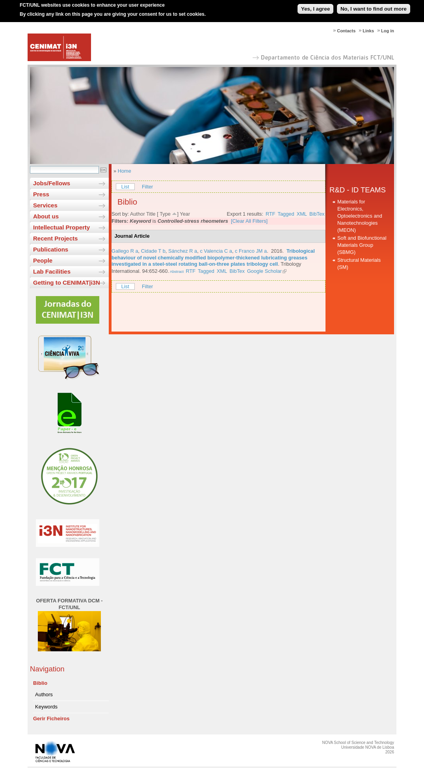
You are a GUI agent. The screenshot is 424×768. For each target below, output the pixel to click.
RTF (270, 214)
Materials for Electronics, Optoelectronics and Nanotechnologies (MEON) (359, 216)
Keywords (46, 707)
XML (302, 214)
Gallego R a (125, 251)
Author (137, 214)
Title (151, 214)
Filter (147, 187)
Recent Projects (55, 238)
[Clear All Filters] (249, 221)
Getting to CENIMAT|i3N (66, 282)
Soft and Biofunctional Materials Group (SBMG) (362, 245)
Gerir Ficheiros (51, 718)
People (42, 260)
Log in (387, 30)
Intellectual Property (61, 227)
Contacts (346, 30)
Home (124, 171)
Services (45, 205)
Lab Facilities (52, 271)
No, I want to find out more (373, 5)
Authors (44, 694)
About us (46, 216)
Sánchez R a (182, 251)
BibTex (316, 214)
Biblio (40, 683)
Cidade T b (153, 251)
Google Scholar (264, 271)
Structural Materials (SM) (359, 263)
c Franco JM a (251, 251)
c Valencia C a (216, 251)
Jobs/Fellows (51, 183)
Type (165, 214)
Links (368, 30)
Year (185, 214)
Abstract (176, 271)
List (125, 187)
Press (41, 194)
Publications (50, 249)
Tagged (286, 214)
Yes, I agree (315, 5)
